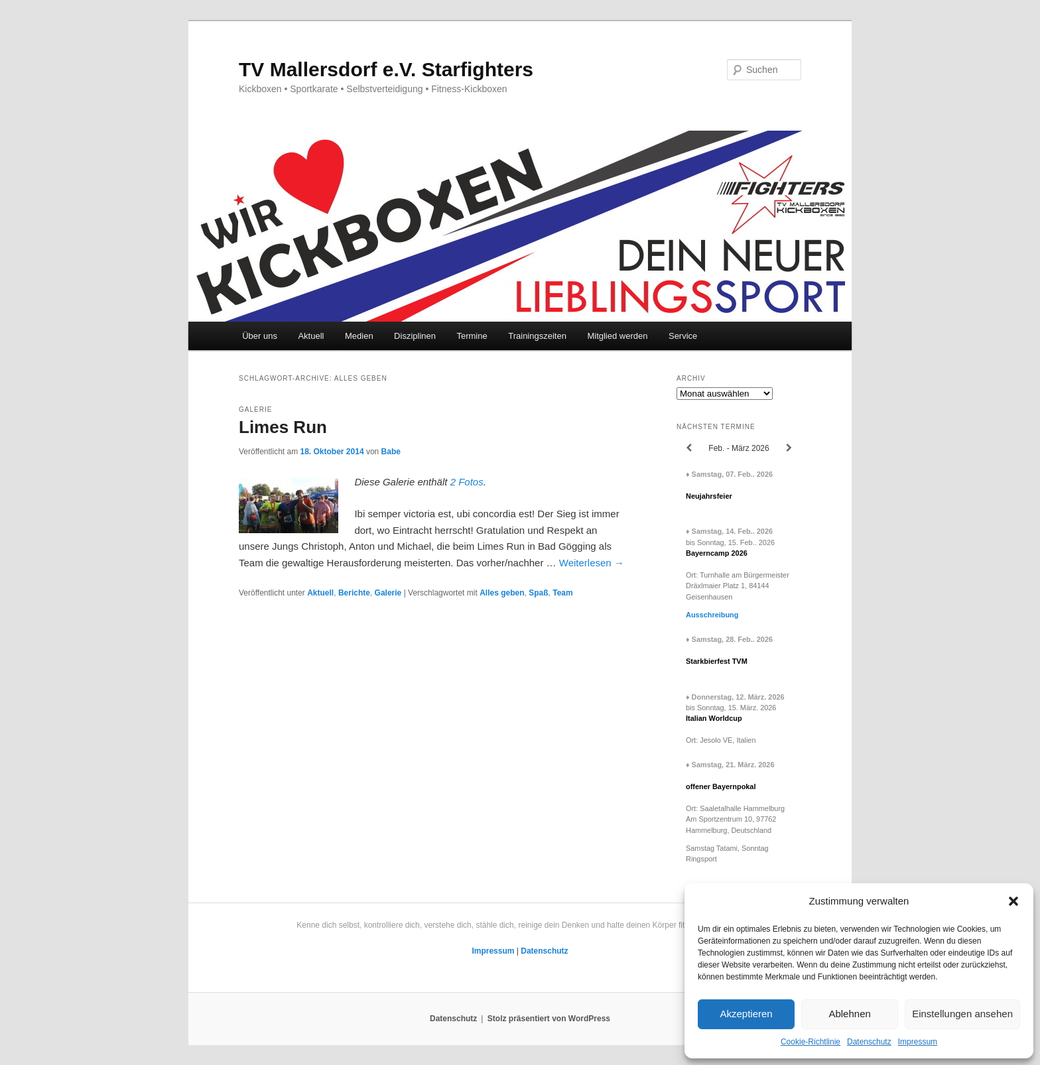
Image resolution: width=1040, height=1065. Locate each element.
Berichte (354, 592)
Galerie (388, 592)
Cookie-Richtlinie (810, 1041)
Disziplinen (415, 336)
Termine (471, 336)
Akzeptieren (746, 1013)
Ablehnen (849, 1013)
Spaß (538, 592)
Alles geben (502, 592)
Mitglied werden (617, 336)
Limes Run (283, 427)
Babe (391, 451)
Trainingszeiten (537, 336)
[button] (1013, 901)
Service (683, 336)
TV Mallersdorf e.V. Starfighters (386, 69)
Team (562, 592)
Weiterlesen (591, 562)
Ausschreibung (712, 615)
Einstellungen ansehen (962, 1013)
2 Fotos (467, 481)
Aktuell (311, 336)
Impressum (917, 1041)
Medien (359, 336)
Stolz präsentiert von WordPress (548, 1018)
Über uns (259, 336)
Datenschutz (869, 1041)
